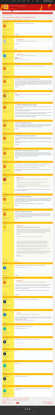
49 (21, 19)
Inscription (9, 13)
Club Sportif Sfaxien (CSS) (28, 17)
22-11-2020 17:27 (18, 91)
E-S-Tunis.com (6, 1)
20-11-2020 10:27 (18, 51)
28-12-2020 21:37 (18, 386)
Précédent (7, 19)
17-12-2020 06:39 (18, 161)
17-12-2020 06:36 (18, 148)
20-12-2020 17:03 (18, 194)
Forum (32, 1)
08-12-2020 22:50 (18, 133)
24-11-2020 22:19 (18, 102)
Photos (23, 1)
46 (15, 19)
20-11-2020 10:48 (18, 63)
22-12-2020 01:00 (18, 222)
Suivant (27, 19)
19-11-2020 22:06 (18, 21)
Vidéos (28, 1)
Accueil (4, 13)
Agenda (19, 1)
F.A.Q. (31, 407)
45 (13, 19)
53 (24, 19)
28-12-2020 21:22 (18, 349)
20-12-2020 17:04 (18, 209)
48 (19, 19)
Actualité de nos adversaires (14, 17)
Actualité (13, 1)
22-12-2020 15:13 (18, 277)
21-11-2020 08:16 (18, 76)
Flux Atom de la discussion (48, 401)
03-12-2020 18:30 (18, 120)
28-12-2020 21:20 (18, 337)
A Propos (17, 407)
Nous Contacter (36, 407)
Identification (15, 13)
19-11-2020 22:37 (18, 36)
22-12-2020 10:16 (18, 263)
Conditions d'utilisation (25, 407)
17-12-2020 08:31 (18, 174)
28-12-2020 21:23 (18, 361)
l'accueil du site (50, 403)
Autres (37, 1)
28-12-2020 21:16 (18, 324)
